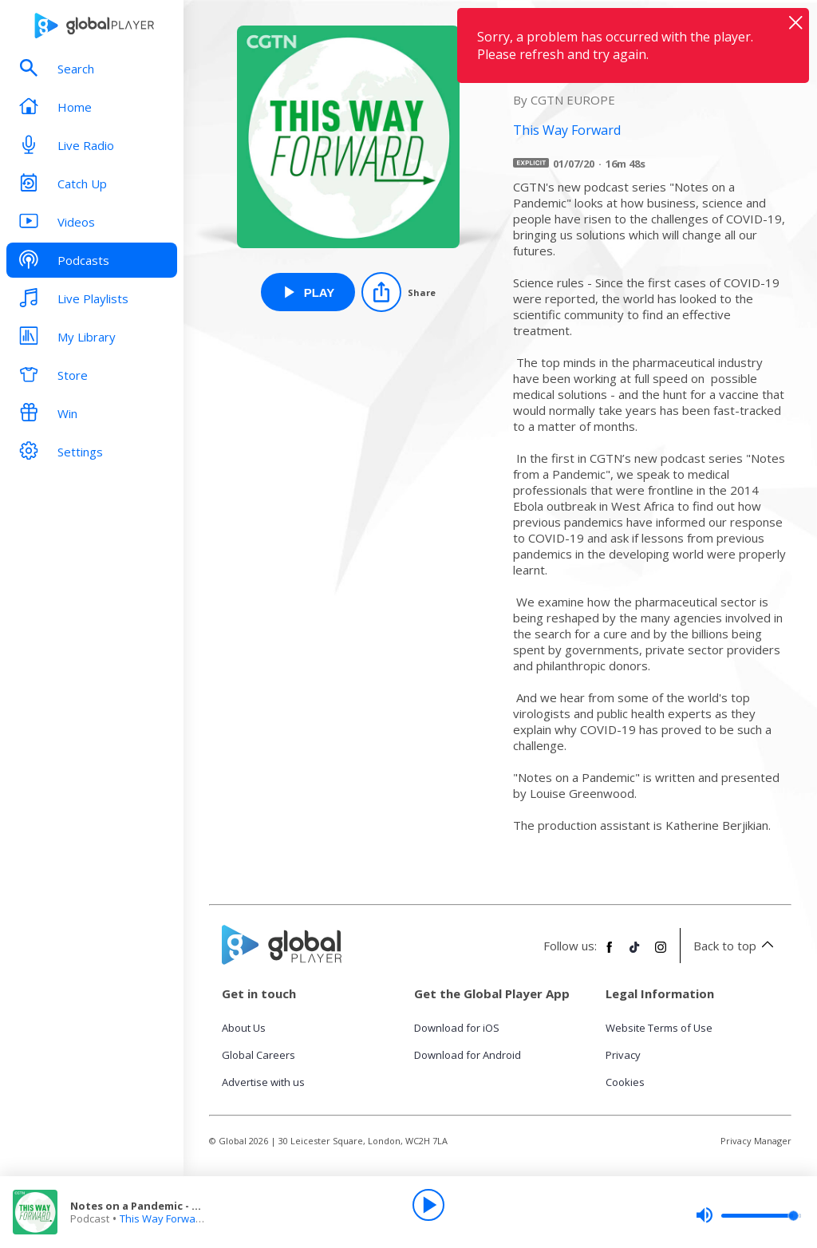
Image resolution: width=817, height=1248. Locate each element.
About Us (244, 1028)
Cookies (625, 1082)
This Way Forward (163, 1218)
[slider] (748, 1215)
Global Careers (258, 1055)
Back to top (736, 945)
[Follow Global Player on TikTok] (635, 953)
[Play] (428, 1205)
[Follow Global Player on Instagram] (660, 953)
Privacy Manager (755, 1140)
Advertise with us (263, 1082)
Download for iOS (456, 1028)
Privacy (623, 1055)
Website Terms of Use (659, 1028)
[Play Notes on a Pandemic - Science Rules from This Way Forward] (308, 292)
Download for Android (467, 1055)
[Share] (398, 292)
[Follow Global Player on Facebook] (609, 953)
